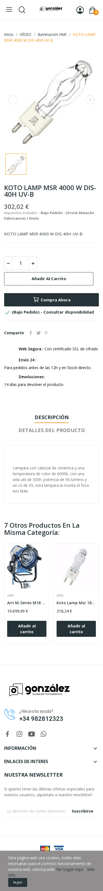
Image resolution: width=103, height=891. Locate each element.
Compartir (31, 333)
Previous (13, 99)
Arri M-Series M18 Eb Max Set (26, 602)
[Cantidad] (20, 263)
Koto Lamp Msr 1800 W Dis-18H (76, 602)
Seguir (18, 882)
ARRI (10, 595)
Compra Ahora (52, 299)
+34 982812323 (41, 718)
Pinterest (46, 333)
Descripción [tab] (52, 417)
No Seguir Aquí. (69, 869)
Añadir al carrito (49, 278)
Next (90, 99)
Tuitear (38, 333)
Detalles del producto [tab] (51, 430)
